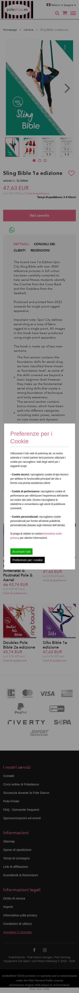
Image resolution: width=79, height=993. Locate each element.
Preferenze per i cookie (27, 560)
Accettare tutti (21, 551)
